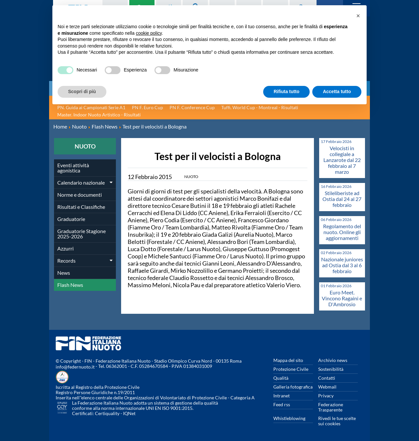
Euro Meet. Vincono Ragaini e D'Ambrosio (342, 298)
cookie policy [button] (149, 33)
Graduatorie (71, 219)
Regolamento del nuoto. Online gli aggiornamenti (342, 232)
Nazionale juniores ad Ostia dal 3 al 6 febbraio (342, 265)
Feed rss (281, 404)
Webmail (327, 387)
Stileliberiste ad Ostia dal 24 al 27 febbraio (341, 199)
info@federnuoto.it (75, 367)
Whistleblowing (289, 418)
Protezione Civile (290, 369)
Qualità (280, 378)
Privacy (326, 395)
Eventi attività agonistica (73, 167)
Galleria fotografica (293, 387)
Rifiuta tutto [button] (287, 91)
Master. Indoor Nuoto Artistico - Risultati (99, 114)
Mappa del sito (288, 360)
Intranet (281, 395)
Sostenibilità (330, 369)
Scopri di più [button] (82, 91)
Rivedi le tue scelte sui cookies (337, 420)
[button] (358, 15)
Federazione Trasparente (330, 407)
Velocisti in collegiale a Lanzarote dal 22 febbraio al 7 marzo (342, 160)
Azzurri (65, 248)
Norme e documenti (79, 194)
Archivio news (332, 360)
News (63, 273)
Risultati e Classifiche (81, 207)
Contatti (326, 378)
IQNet (129, 413)
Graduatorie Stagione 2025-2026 (81, 233)
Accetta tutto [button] (337, 91)
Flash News (70, 285)
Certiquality (107, 413)
